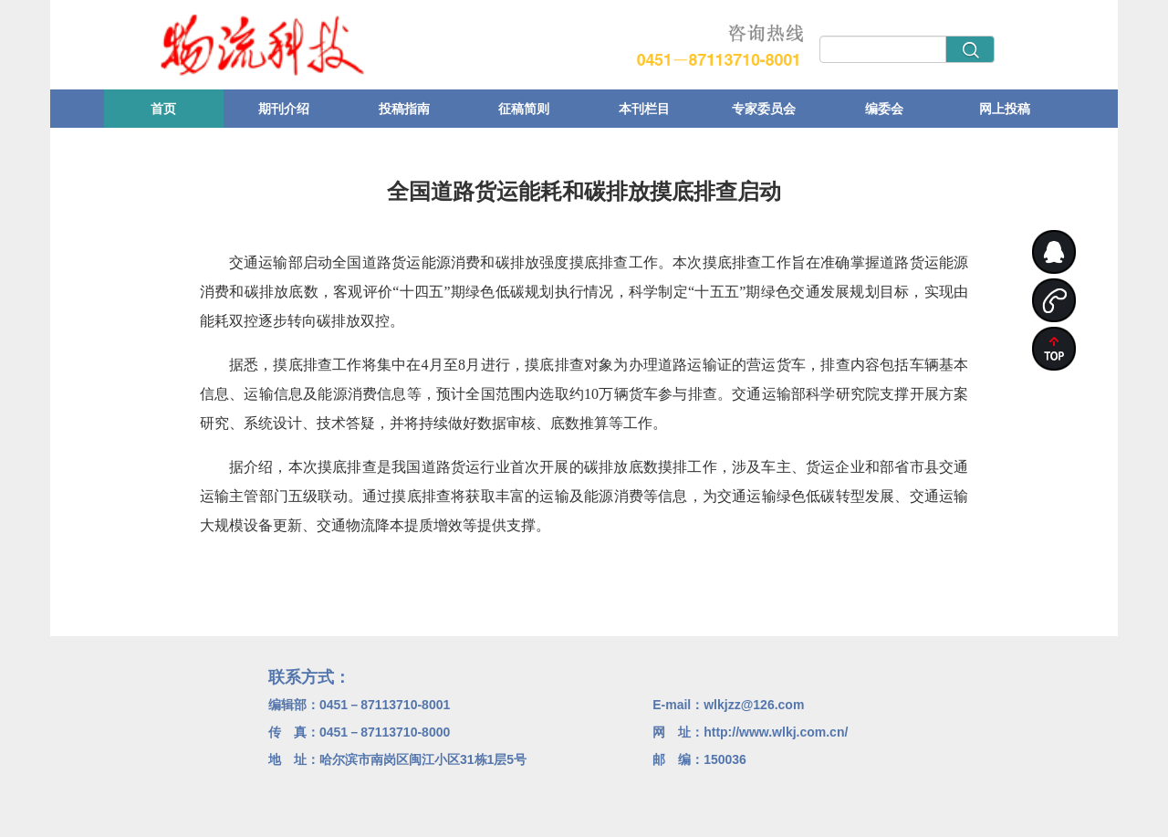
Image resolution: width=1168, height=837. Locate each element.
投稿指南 (404, 108)
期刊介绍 (283, 108)
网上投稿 (1004, 108)
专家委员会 (764, 108)
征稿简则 (523, 108)
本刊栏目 (644, 108)
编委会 (884, 108)
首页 (163, 108)
